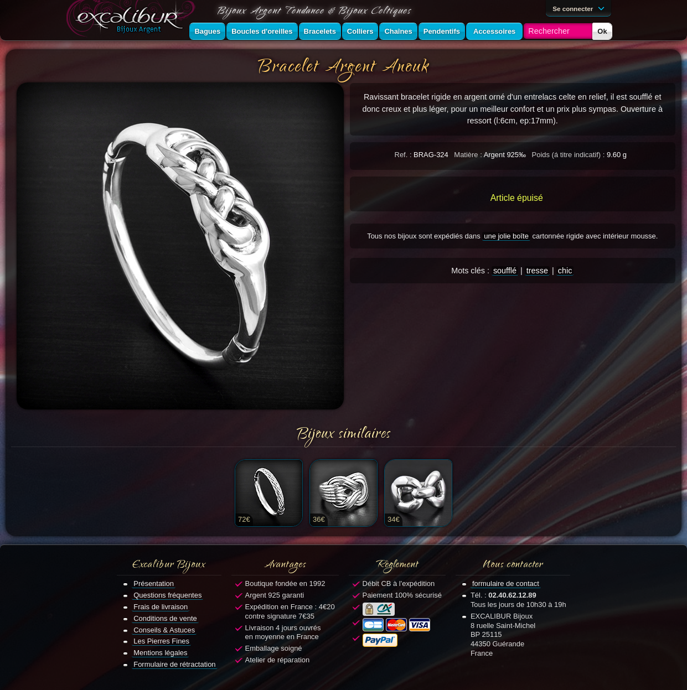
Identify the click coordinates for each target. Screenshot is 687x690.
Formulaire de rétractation (174, 664)
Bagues (207, 31)
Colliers (360, 31)
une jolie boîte (506, 236)
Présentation (153, 583)
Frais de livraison (160, 607)
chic (565, 270)
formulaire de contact (505, 583)
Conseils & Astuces (164, 630)
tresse (537, 270)
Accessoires (494, 31)
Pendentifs (441, 31)
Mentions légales (160, 653)
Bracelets (320, 31)
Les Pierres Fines (161, 641)
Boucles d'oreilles (261, 31)
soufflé (504, 270)
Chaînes (398, 31)
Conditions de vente (165, 618)
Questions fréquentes (167, 595)
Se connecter (580, 7)
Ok (602, 31)
